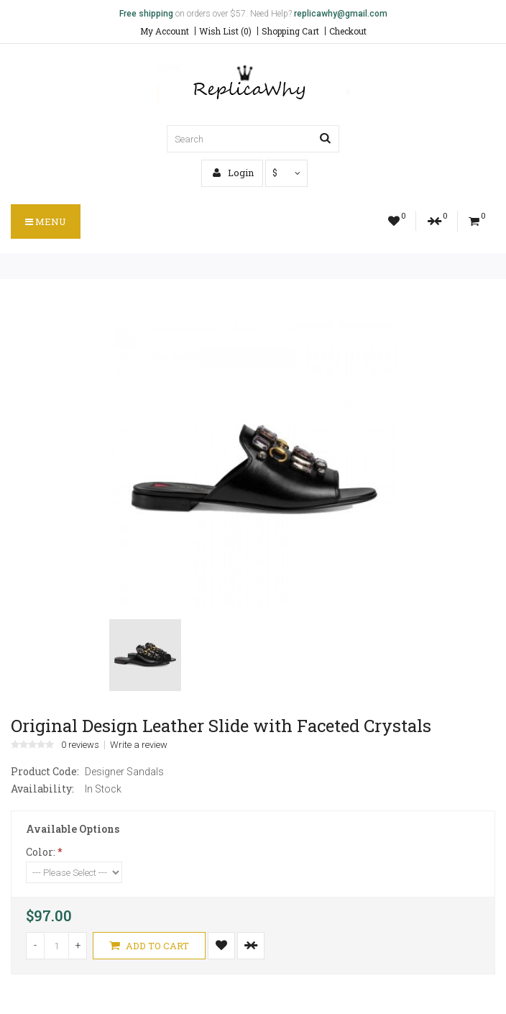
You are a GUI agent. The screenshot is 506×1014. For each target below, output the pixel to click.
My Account (164, 31)
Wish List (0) (225, 31)
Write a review (138, 745)
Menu (45, 221)
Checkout (348, 31)
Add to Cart (149, 945)
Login (233, 172)
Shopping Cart (290, 31)
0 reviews (80, 745)
